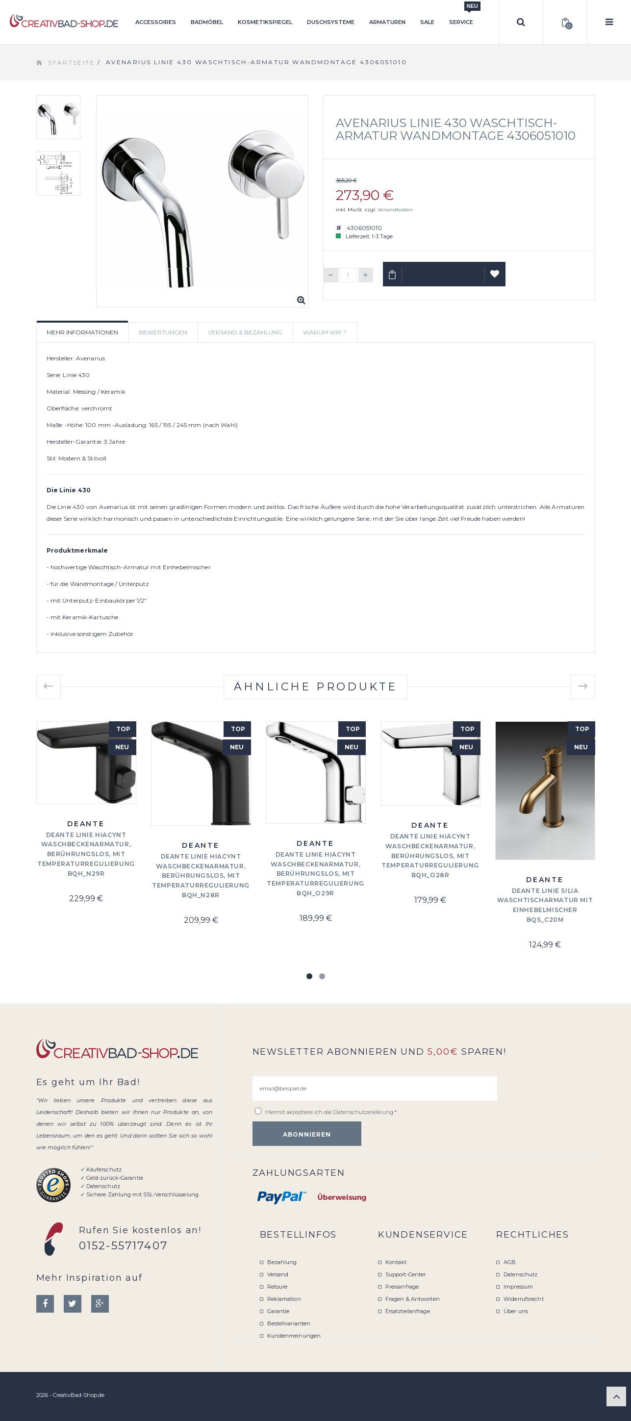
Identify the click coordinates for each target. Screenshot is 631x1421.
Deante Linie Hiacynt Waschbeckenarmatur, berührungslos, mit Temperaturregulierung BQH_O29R (315, 874)
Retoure (277, 1286)
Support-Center (405, 1274)
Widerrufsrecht (524, 1298)
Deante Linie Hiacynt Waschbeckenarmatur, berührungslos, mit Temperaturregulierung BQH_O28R (430, 856)
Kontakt (396, 1262)
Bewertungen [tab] (163, 332)
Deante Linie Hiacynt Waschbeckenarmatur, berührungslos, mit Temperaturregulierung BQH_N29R (86, 854)
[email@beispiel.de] (374, 1088)
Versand (278, 1274)
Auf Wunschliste (494, 278)
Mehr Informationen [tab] (82, 332)
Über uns (516, 1311)
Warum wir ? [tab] (325, 332)
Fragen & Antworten (412, 1298)
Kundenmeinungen (294, 1335)
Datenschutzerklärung (363, 1112)
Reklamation (284, 1298)
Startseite (71, 62)
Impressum (518, 1286)
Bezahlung (282, 1262)
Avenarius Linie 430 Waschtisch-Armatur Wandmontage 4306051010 (456, 129)
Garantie (278, 1311)
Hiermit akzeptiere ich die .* (331, 1112)
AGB (510, 1262)
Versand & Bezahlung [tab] (245, 332)
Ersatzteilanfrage (407, 1311)
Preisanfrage (402, 1286)
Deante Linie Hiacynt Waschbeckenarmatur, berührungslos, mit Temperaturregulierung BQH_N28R (201, 876)
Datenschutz (520, 1274)
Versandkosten (395, 209)
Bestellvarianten (289, 1323)
